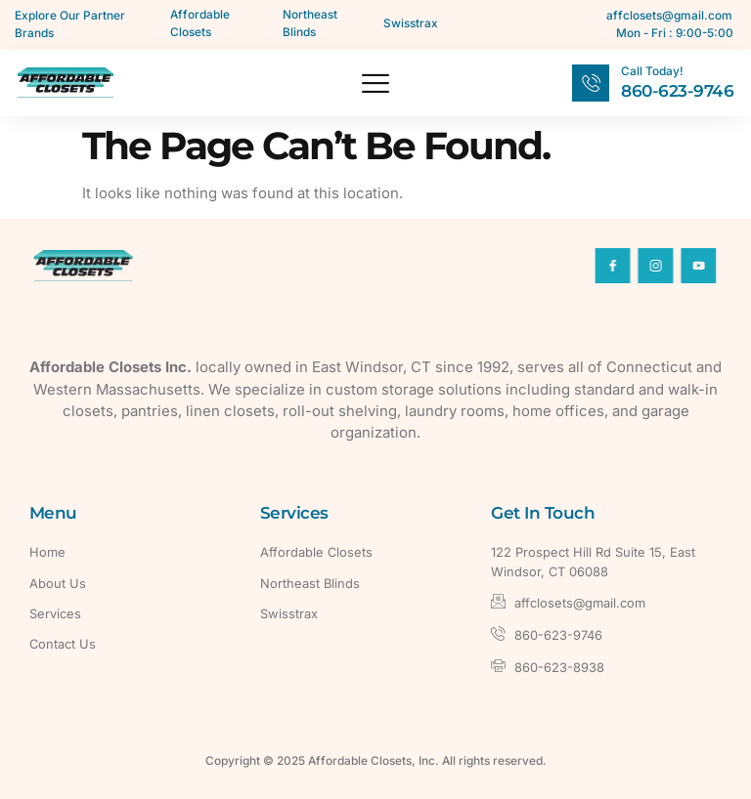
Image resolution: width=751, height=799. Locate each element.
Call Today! (652, 70)
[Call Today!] (590, 83)
